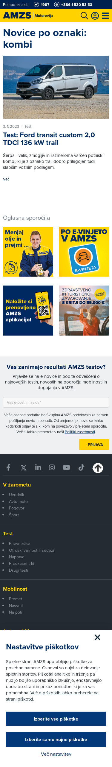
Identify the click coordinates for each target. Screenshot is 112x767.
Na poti (15, 612)
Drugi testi (18, 570)
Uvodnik (16, 495)
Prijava (95, 445)
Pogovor (16, 508)
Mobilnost (15, 589)
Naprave (16, 557)
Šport (14, 515)
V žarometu (17, 485)
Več (6, 179)
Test (8, 533)
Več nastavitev (56, 754)
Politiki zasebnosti (80, 431)
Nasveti (16, 606)
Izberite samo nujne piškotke (56, 739)
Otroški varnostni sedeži (31, 550)
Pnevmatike (19, 543)
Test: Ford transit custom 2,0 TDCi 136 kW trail (49, 139)
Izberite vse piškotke (56, 718)
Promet (15, 599)
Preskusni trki (21, 563)
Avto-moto (18, 501)
